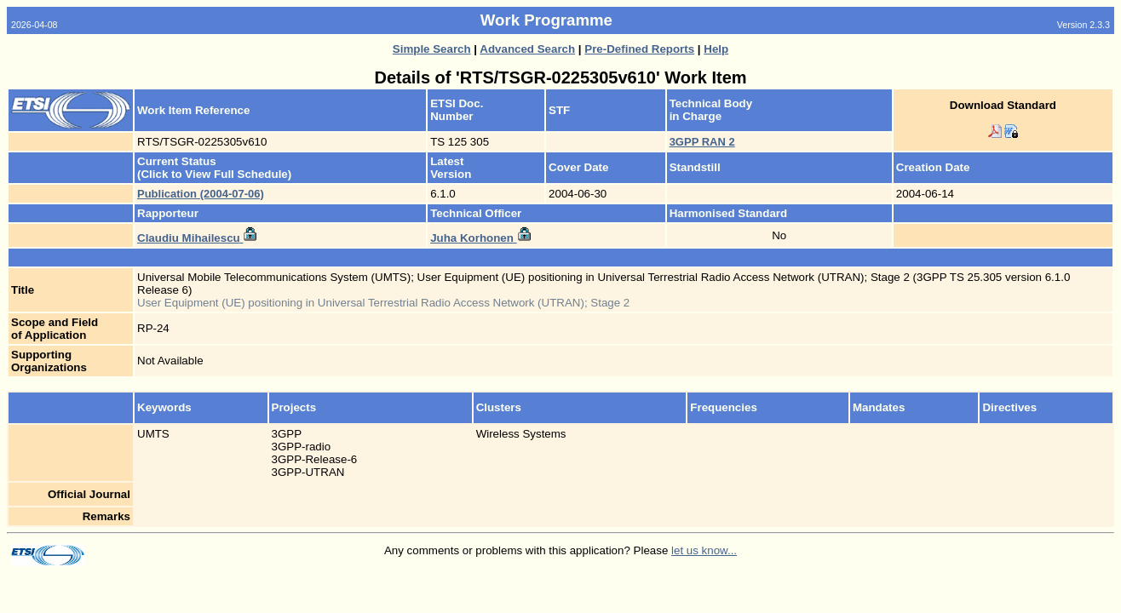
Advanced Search (527, 49)
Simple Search (432, 49)
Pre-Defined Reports (639, 49)
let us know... (704, 550)
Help (716, 49)
